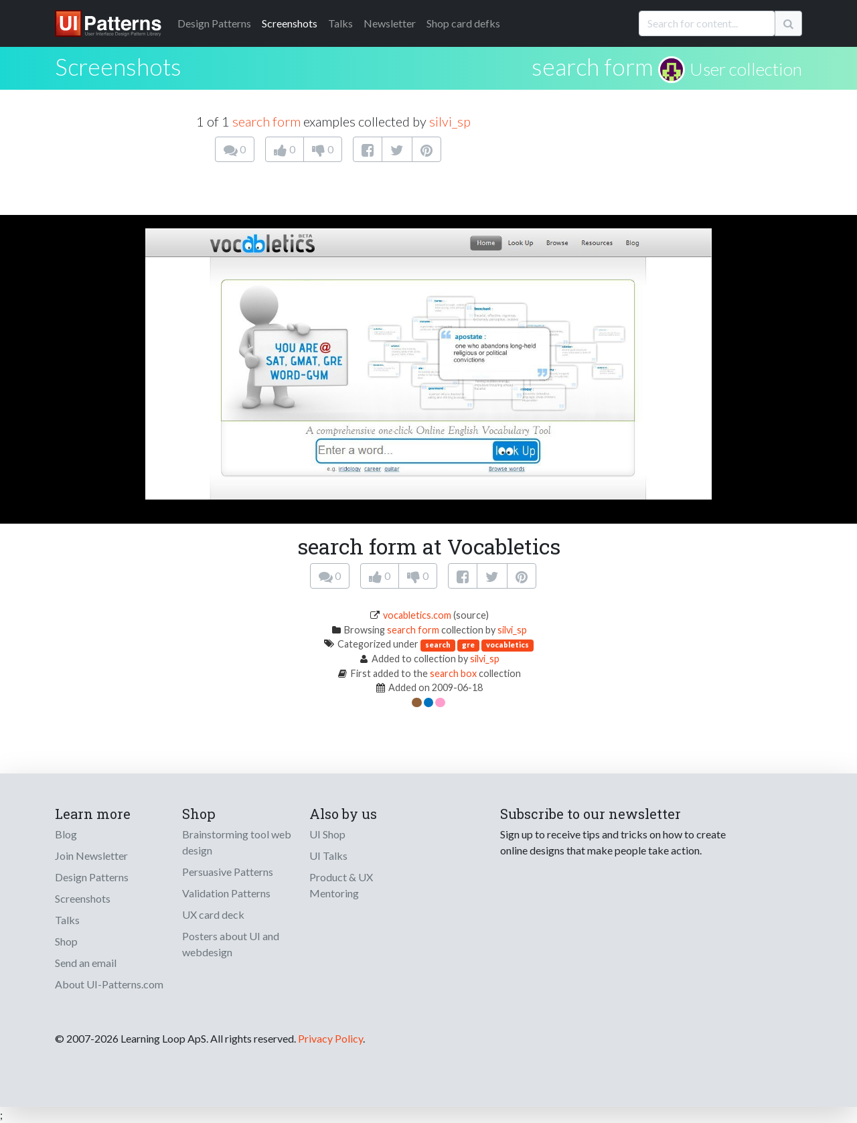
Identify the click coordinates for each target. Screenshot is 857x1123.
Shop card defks (463, 23)
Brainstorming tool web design (236, 842)
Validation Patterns (226, 893)
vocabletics (507, 644)
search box (453, 673)
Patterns (214, 23)
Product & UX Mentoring (341, 885)
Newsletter (390, 23)
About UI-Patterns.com (109, 984)
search (438, 644)
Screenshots (289, 23)
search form (592, 66)
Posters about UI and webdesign (230, 943)
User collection (746, 69)
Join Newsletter (91, 855)
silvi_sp (450, 121)
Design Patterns (92, 877)
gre (468, 644)
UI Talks (328, 855)
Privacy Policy (330, 1038)
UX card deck (213, 914)
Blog (66, 834)
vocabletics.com (417, 615)
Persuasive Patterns (227, 871)
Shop (66, 941)
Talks (340, 23)
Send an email (85, 962)
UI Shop (327, 834)
